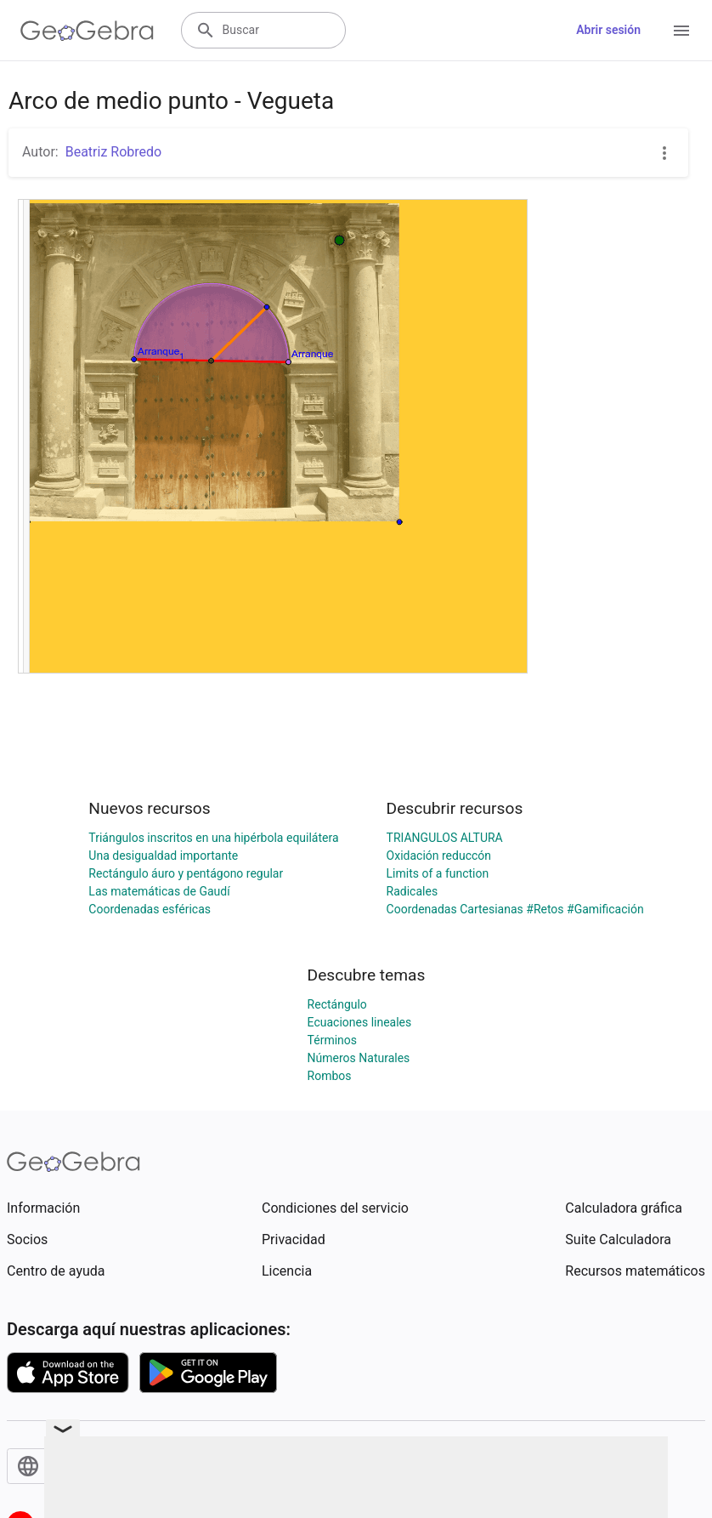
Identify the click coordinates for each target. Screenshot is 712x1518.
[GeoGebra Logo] (87, 30)
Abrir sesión (608, 30)
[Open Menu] (681, 30)
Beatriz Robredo (113, 152)
